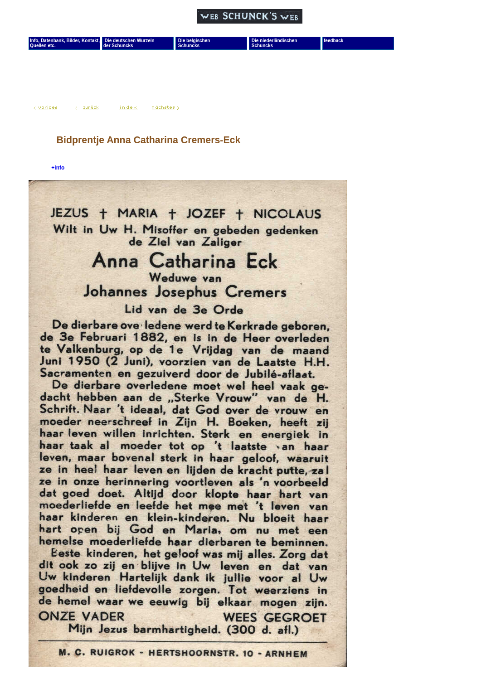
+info (57, 168)
